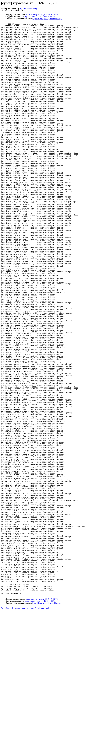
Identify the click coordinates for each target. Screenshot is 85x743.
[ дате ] (35, 19)
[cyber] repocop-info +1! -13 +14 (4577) (40, 17)
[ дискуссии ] (43, 19)
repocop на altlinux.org (28, 9)
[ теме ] (52, 19)
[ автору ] (58, 19)
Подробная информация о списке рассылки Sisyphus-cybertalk (25, 722)
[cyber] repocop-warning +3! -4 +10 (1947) (42, 14)
